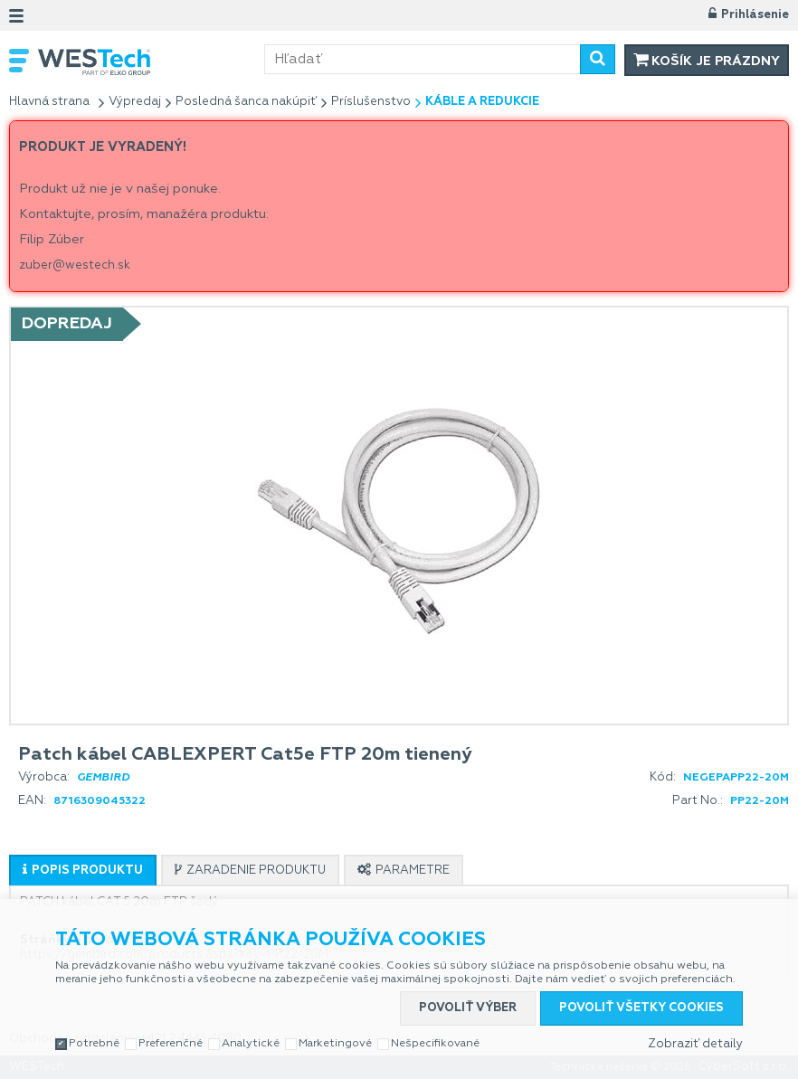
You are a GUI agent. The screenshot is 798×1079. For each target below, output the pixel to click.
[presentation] (83, 871)
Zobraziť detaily (695, 1044)
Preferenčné (170, 1043)
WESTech (151, 62)
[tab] (83, 870)
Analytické (251, 1043)
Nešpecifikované (435, 1043)
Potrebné (94, 1043)
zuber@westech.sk (74, 265)
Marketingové (335, 1043)
